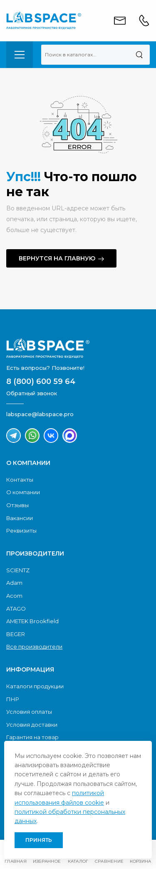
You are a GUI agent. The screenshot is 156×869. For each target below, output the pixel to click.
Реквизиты (21, 530)
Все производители (34, 646)
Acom (14, 595)
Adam (14, 582)
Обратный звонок (31, 393)
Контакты (19, 479)
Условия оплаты (29, 711)
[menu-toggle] (19, 54)
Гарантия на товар (32, 737)
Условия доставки (31, 724)
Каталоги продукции (35, 686)
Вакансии (19, 518)
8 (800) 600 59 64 (40, 381)
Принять (38, 840)
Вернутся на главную (57, 258)
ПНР (12, 699)
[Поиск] (139, 55)
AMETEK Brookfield (32, 621)
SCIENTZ (18, 570)
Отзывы (17, 505)
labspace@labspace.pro (40, 414)
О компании (23, 492)
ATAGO (16, 608)
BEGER (15, 634)
